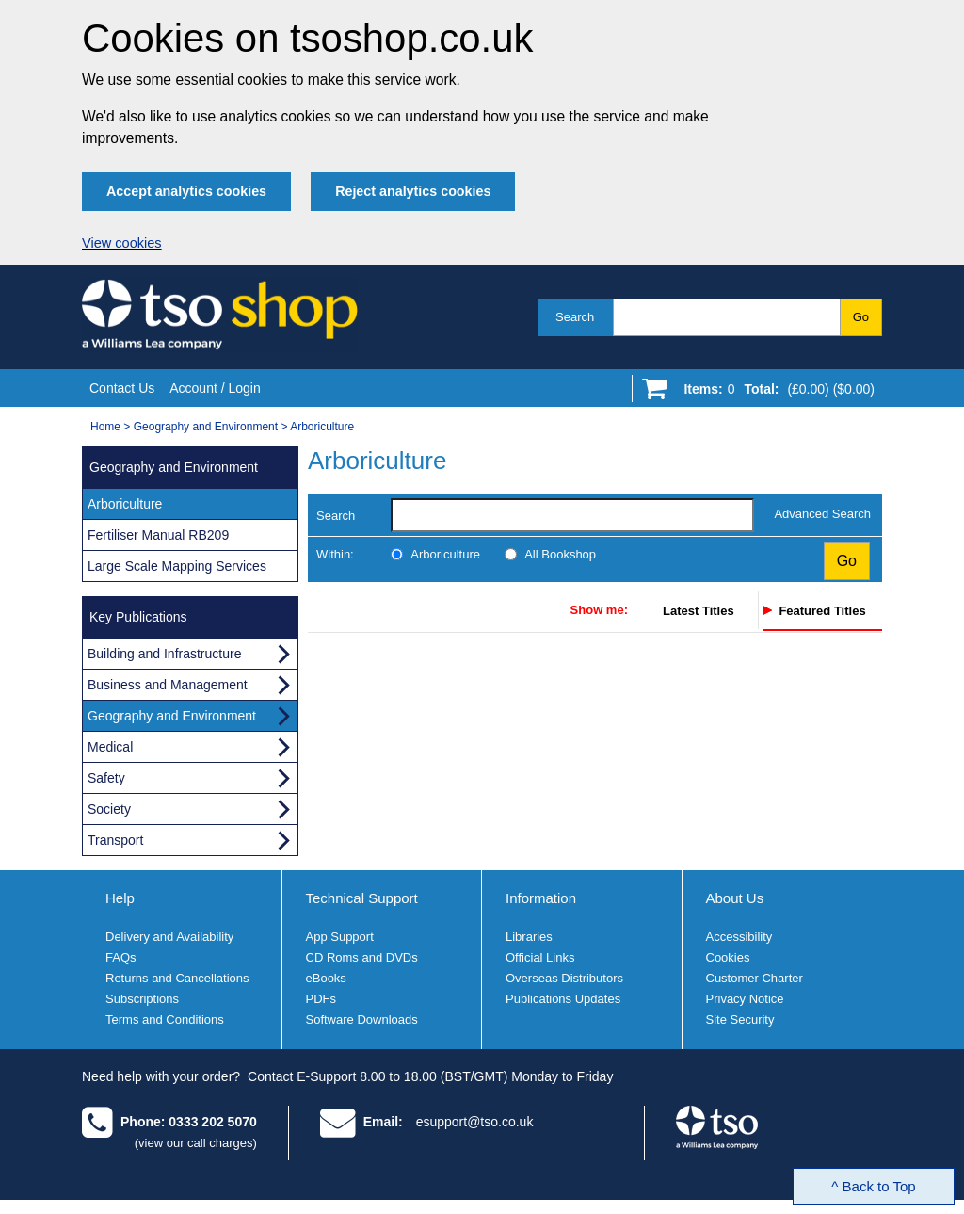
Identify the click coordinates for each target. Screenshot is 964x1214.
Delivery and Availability (169, 937)
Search (574, 317)
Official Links (540, 957)
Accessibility (739, 937)
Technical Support (362, 898)
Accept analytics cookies (186, 191)
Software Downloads (362, 1019)
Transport (115, 840)
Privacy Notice (745, 999)
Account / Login (215, 388)
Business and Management (168, 684)
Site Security (740, 1019)
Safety (106, 777)
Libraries (529, 937)
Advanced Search (822, 514)
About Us (735, 898)
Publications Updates (563, 999)
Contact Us (121, 388)
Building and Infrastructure (164, 653)
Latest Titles (698, 611)
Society (109, 809)
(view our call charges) (196, 1143)
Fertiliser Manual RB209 (158, 534)
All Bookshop (560, 554)
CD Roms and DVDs (362, 957)
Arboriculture (322, 426)
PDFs (321, 999)
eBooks (326, 978)
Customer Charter (754, 978)
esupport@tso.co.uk (475, 1121)
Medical (110, 746)
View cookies (122, 243)
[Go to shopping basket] (774, 393)
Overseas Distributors (564, 978)
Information (541, 898)
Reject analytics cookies (412, 191)
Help (120, 898)
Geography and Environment (206, 426)
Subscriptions (142, 999)
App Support (340, 937)
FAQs (121, 957)
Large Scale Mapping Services (177, 566)
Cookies (728, 957)
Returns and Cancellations (177, 978)
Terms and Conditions (164, 1019)
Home (105, 426)
